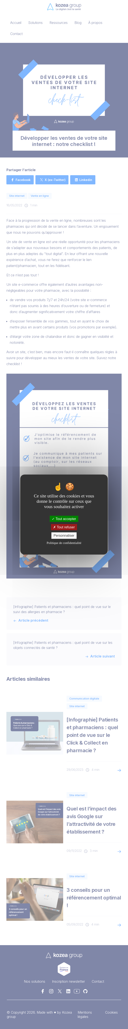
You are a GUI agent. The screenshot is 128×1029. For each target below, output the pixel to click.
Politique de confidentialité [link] (64, 542)
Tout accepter (64, 519)
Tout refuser (64, 527)
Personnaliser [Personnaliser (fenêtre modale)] (64, 535)
